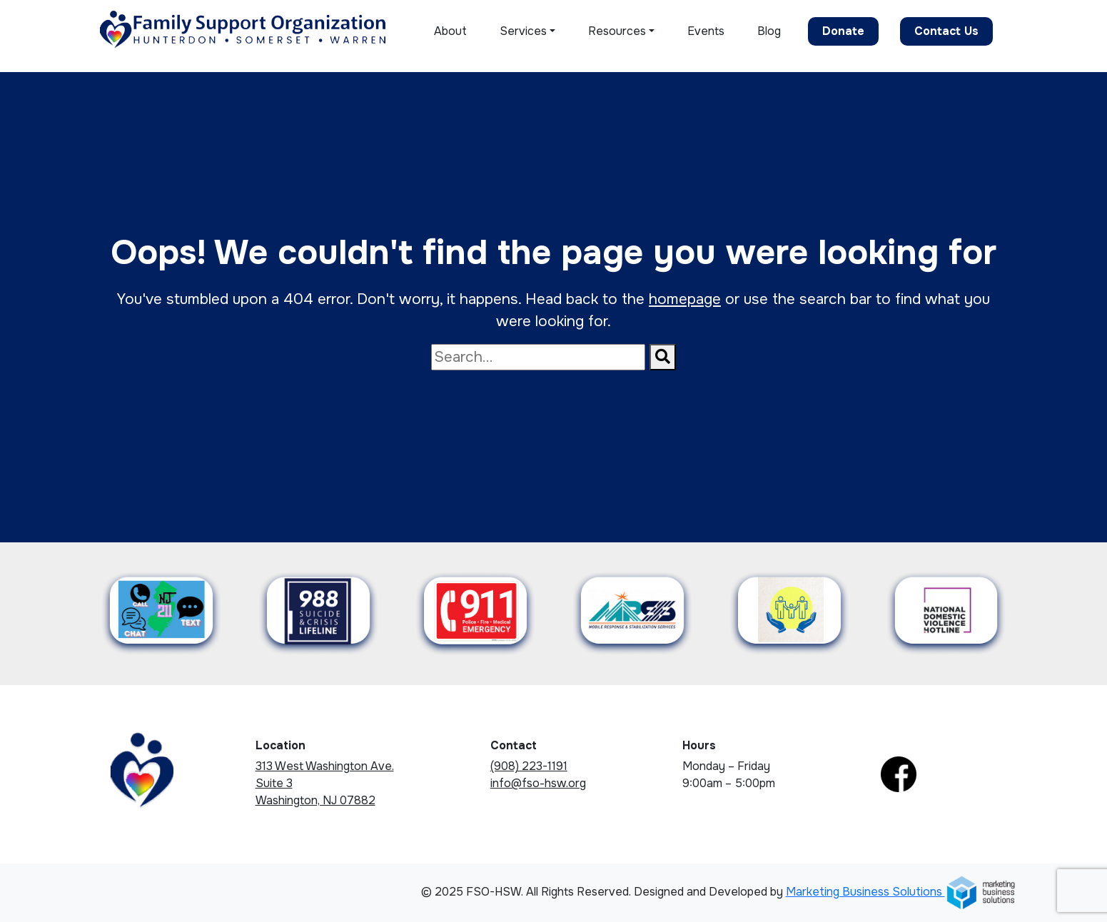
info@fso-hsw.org (538, 783)
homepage (685, 299)
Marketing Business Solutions (901, 891)
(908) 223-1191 (528, 766)
